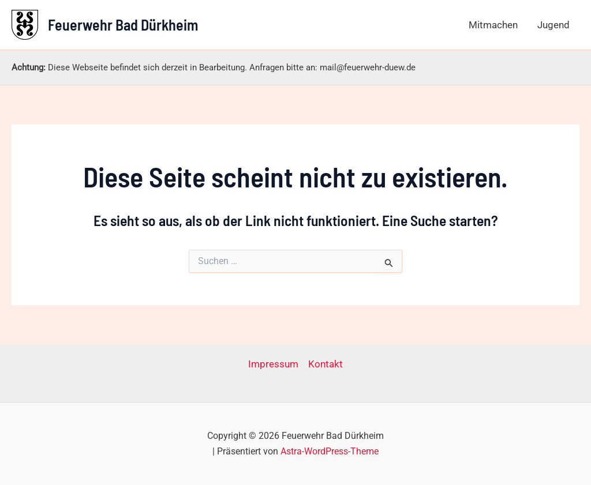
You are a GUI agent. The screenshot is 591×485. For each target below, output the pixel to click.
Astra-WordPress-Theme (329, 451)
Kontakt (325, 364)
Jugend (553, 25)
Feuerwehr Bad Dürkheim (123, 24)
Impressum (273, 364)
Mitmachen (493, 25)
